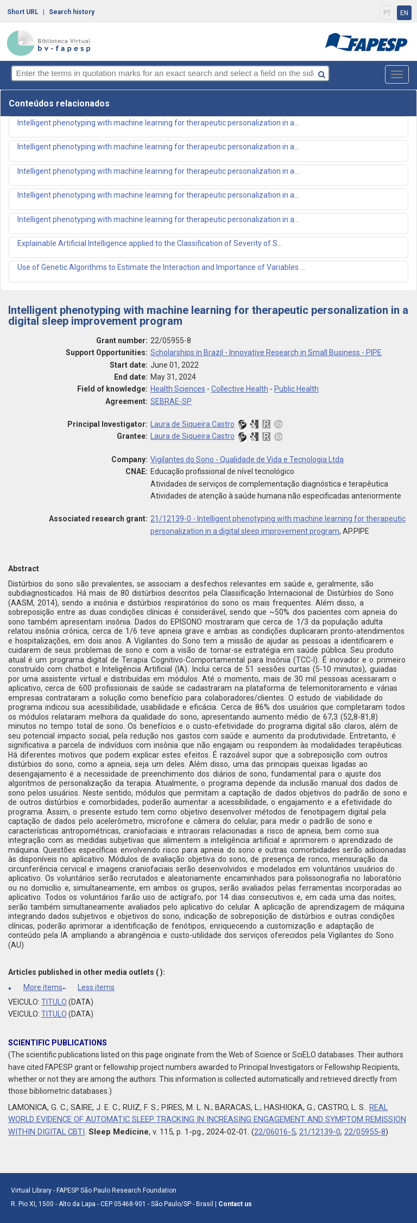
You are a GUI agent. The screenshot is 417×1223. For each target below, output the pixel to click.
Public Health (296, 388)
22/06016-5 (274, 1132)
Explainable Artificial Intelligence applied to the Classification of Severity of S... (149, 243)
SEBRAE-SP (171, 401)
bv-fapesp (48, 43)
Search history (71, 11)
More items (35, 987)
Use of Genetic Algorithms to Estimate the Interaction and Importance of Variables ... (161, 267)
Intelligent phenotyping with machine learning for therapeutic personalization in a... (158, 122)
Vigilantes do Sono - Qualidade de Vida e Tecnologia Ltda (247, 459)
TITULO (54, 1002)
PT (387, 13)
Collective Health (239, 388)
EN (404, 13)
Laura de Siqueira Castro (192, 424)
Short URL (23, 11)
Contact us (235, 1204)
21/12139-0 (319, 1132)
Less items (88, 987)
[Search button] (354, 72)
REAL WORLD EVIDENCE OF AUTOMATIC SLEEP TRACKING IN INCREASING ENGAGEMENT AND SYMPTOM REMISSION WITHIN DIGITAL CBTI (207, 1119)
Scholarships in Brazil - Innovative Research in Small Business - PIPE (266, 352)
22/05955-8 (365, 1132)
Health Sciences (177, 388)
